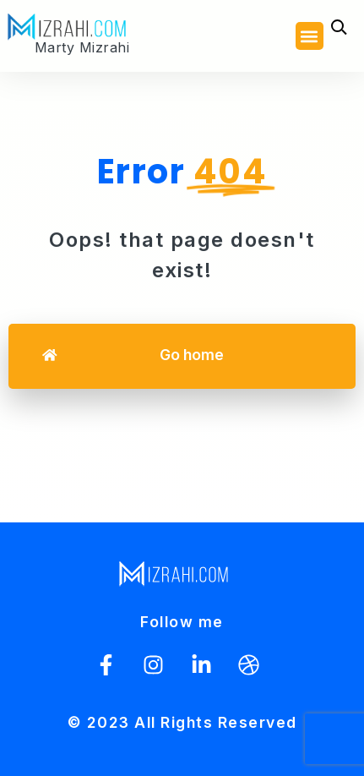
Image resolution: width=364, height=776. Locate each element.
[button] (309, 36)
